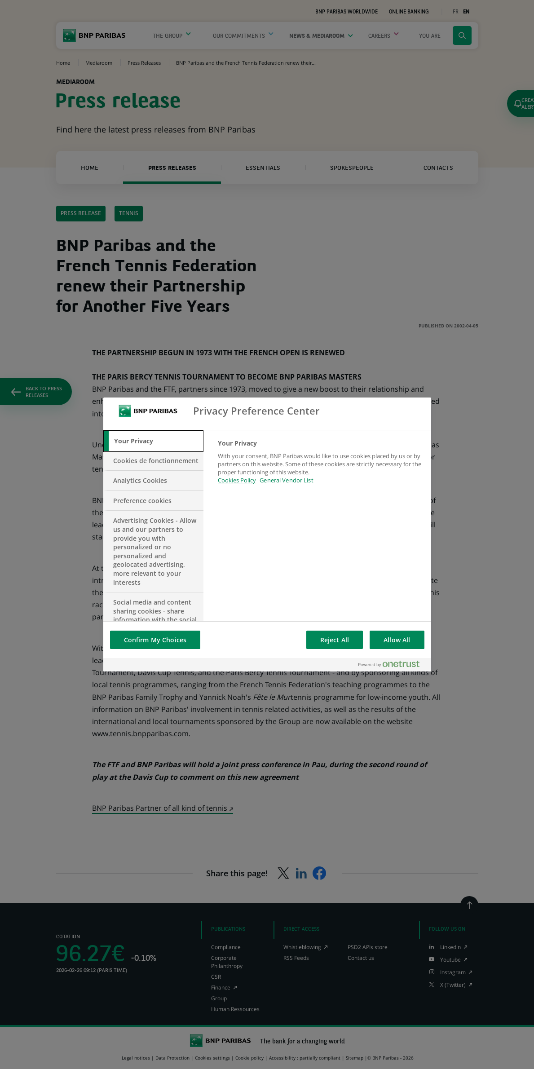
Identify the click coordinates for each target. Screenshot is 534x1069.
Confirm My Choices (155, 640)
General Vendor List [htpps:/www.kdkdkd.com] (286, 480)
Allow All (397, 640)
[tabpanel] (320, 467)
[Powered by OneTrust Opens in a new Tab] (392, 664)
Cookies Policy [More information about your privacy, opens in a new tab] (237, 480)
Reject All (334, 640)
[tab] (153, 441)
